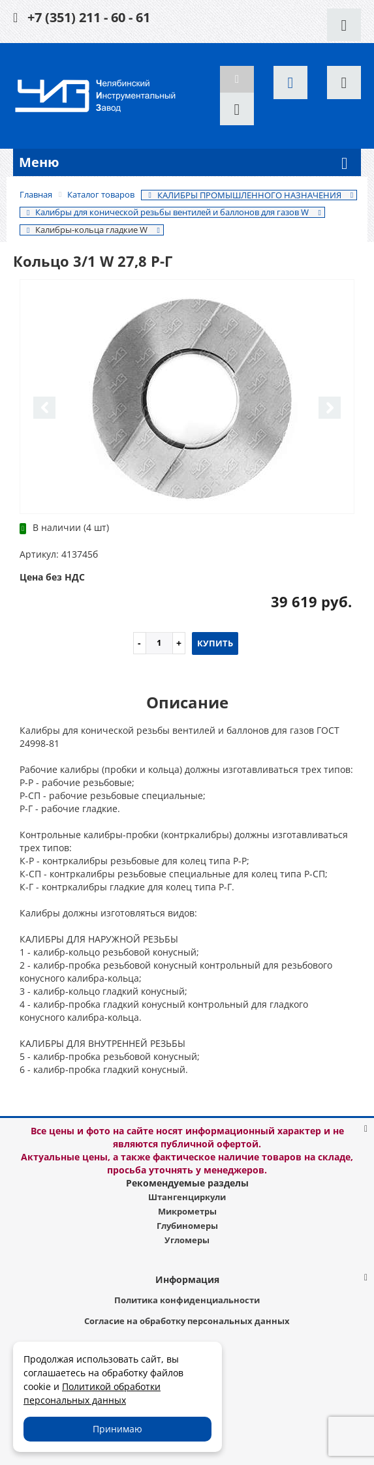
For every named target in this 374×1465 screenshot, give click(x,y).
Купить (215, 643)
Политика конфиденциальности (187, 1300)
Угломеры (187, 1240)
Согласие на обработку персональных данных (187, 1321)
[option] (187, 397)
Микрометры (187, 1211)
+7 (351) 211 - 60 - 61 (88, 17)
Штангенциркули (187, 1197)
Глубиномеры (187, 1225)
